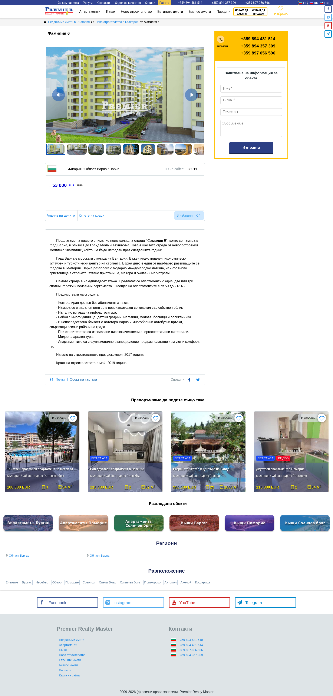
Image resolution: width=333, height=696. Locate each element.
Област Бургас (17, 555)
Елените (12, 582)
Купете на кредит (93, 215)
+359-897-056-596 (190, 650)
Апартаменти (89, 12)
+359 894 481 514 (258, 38)
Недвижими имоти (71, 640)
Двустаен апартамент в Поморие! (281, 469)
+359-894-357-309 (190, 655)
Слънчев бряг (130, 582)
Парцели (224, 12)
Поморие (72, 582)
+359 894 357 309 (258, 46)
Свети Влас (107, 582)
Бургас (27, 582)
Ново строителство (136, 12)
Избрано (281, 10)
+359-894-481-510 (190, 640)
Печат (60, 379)
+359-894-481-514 (190, 645)
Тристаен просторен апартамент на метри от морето (42, 469)
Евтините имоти (170, 12)
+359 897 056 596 (258, 53)
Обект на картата (83, 379)
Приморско (152, 582)
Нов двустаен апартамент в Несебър (117, 469)
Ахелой (186, 582)
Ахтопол (170, 582)
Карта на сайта (69, 675)
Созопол (89, 582)
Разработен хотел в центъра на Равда (201, 469)
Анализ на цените (61, 215)
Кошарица (202, 582)
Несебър (42, 582)
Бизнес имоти (200, 12)
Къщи (110, 12)
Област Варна (97, 555)
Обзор (57, 582)
